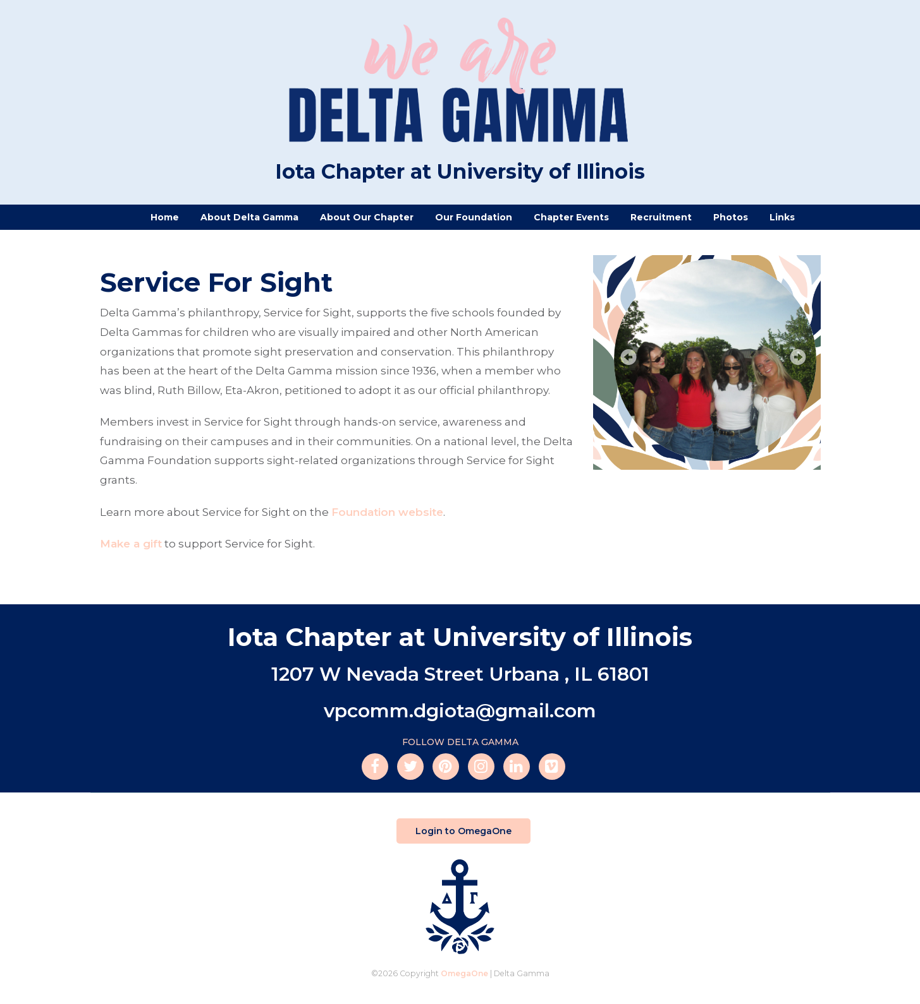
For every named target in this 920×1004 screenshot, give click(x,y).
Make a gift (131, 543)
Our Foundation (473, 217)
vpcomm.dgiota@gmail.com (460, 710)
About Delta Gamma (249, 217)
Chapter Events (571, 217)
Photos (730, 217)
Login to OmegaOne (463, 831)
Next (799, 358)
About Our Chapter (367, 217)
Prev (627, 358)
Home (164, 217)
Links (782, 217)
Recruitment (661, 217)
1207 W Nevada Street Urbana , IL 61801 (460, 674)
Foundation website (387, 512)
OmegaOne (464, 973)
